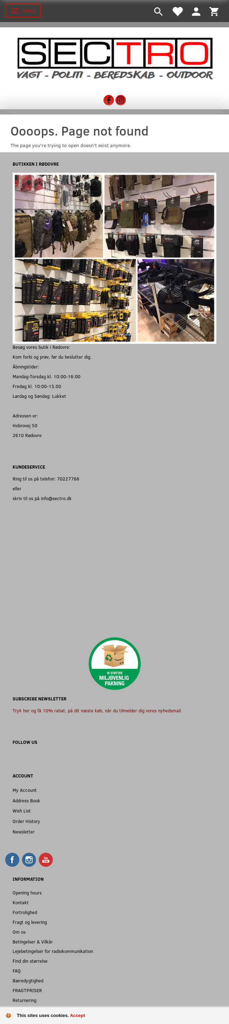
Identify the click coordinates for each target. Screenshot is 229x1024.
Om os (19, 932)
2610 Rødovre (27, 435)
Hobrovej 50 (25, 425)
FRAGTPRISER (27, 990)
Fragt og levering (30, 922)
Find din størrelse (30, 961)
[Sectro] (114, 58)
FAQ (17, 971)
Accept (77, 1015)
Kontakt (21, 902)
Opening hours (27, 892)
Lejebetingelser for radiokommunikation (53, 951)
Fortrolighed (25, 912)
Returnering (24, 1000)
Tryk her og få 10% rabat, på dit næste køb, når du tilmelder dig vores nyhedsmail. (97, 710)
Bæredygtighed (28, 980)
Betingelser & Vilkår (33, 942)
